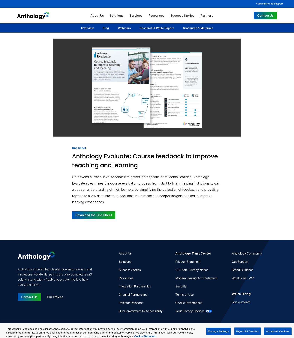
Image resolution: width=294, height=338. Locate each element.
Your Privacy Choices (193, 311)
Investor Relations (131, 303)
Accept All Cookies (277, 333)
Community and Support (269, 3)
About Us (97, 15)
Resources (156, 15)
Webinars (124, 28)
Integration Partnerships (135, 286)
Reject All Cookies (247, 333)
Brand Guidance (243, 270)
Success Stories (182, 15)
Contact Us (265, 15)
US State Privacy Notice (191, 270)
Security (181, 286)
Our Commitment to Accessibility (141, 311)
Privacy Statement (187, 262)
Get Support (240, 262)
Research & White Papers (157, 28)
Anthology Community (247, 253)
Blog (106, 28)
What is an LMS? (243, 278)
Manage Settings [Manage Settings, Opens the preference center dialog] (218, 333)
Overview (87, 28)
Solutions (117, 15)
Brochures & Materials (198, 28)
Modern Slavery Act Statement (196, 278)
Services (136, 15)
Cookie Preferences (188, 303)
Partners (206, 15)
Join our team (241, 302)
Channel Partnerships (133, 294)
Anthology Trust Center (193, 253)
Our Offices (55, 297)
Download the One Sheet (93, 215)
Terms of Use (184, 294)
